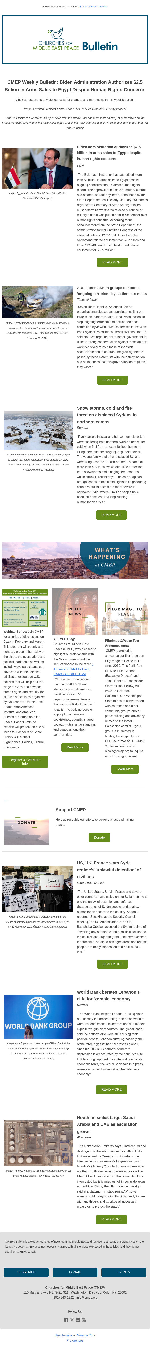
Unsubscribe (63, 1335)
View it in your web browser (93, 6)
